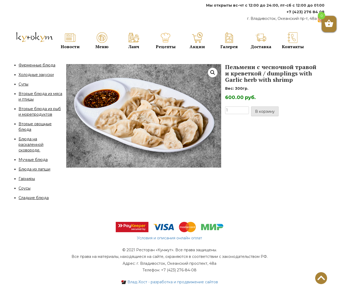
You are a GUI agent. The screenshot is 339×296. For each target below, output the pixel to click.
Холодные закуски (36, 74)
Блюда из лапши (34, 169)
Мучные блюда (33, 159)
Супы (23, 84)
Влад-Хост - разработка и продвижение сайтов (169, 282)
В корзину (265, 111)
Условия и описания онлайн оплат (169, 238)
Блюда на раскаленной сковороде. (31, 145)
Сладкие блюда (34, 197)
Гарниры (27, 178)
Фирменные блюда (37, 65)
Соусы (24, 188)
